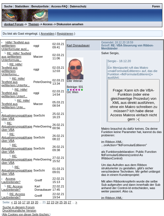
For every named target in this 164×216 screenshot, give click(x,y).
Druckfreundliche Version (19, 210)
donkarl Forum (13, 24)
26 (65, 202)
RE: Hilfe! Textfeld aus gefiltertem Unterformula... (16, 57)
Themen (33, 24)
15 (15, 202)
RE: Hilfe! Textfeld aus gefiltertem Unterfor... (15, 82)
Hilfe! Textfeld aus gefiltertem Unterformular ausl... (15, 46)
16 (19, 202)
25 (61, 202)
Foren (156, 6)
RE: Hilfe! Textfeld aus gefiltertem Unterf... (14, 93)
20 (36, 202)
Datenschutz (78, 6)
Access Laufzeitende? (10, 180)
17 (23, 202)
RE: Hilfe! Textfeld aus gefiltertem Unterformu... (11, 69)
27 (69, 202)
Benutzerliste (40, 6)
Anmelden (48, 33)
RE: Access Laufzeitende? (11, 188)
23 (52, 202)
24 (57, 202)
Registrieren (65, 33)
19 (32, 202)
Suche (8, 6)
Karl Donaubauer (78, 45)
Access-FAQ (59, 6)
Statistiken (22, 6)
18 (28, 202)
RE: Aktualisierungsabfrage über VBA (16, 126)
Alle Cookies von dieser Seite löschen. (25, 214)
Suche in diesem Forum (18, 207)
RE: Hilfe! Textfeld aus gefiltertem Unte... (15, 104)
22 (48, 202)
